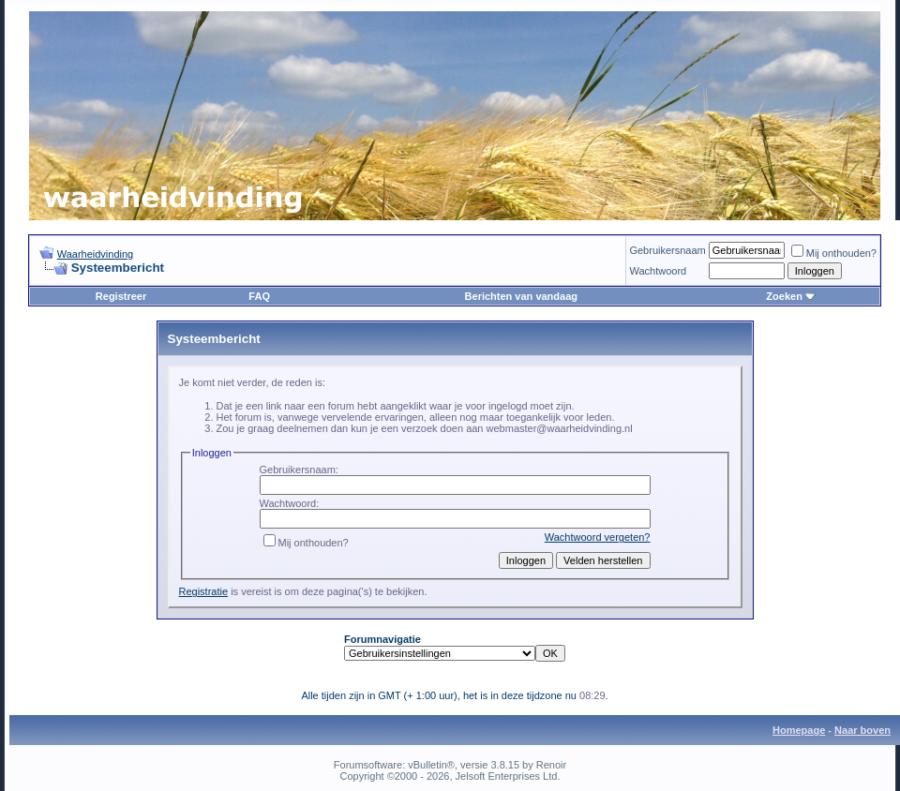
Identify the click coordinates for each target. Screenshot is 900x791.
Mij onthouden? (834, 253)
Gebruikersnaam (667, 250)
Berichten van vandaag (521, 296)
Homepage (798, 730)
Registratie (204, 591)
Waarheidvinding (95, 254)
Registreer (121, 296)
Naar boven (862, 730)
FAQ (259, 296)
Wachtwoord (657, 270)
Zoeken (791, 296)
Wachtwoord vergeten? (598, 537)
